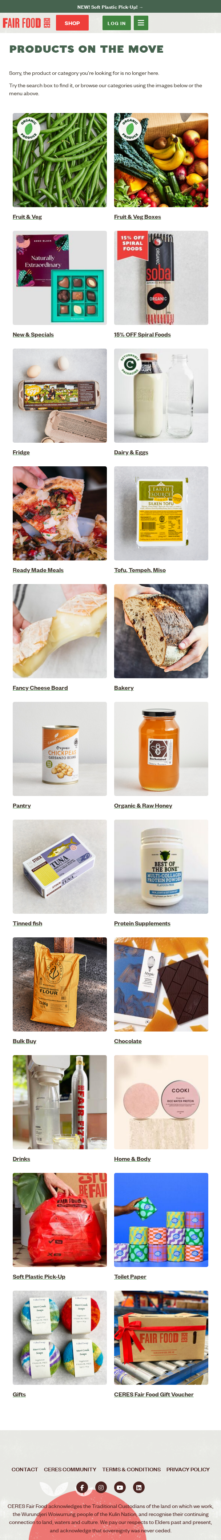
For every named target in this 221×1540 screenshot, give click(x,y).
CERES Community (70, 1469)
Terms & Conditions (131, 1469)
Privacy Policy (188, 1469)
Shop (72, 23)
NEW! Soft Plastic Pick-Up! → (110, 6)
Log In (117, 23)
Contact (25, 1469)
